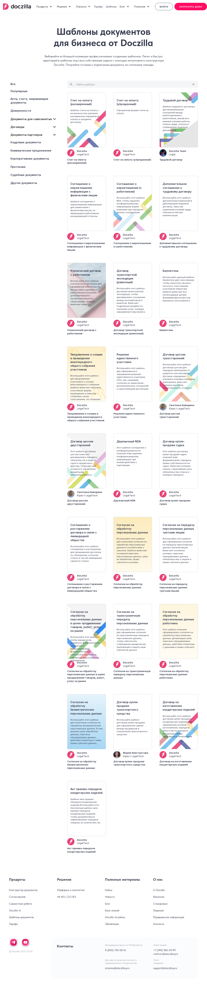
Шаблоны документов (21, 917)
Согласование (17, 896)
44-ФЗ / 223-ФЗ (66, 896)
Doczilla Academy (115, 917)
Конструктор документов (23, 890)
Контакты (158, 924)
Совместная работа (20, 903)
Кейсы (108, 890)
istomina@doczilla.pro (117, 968)
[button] (44, 6)
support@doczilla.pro (165, 968)
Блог (107, 903)
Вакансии (158, 896)
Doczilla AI (15, 910)
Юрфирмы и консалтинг (71, 890)
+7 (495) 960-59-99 (164, 950)
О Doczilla (159, 890)
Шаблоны (111, 6)
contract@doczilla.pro (165, 954)
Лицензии (158, 910)
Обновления (112, 924)
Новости (110, 896)
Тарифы (98, 6)
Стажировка (160, 903)
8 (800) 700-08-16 (115, 950)
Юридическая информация (168, 917)
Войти (164, 6)
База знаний (112, 910)
